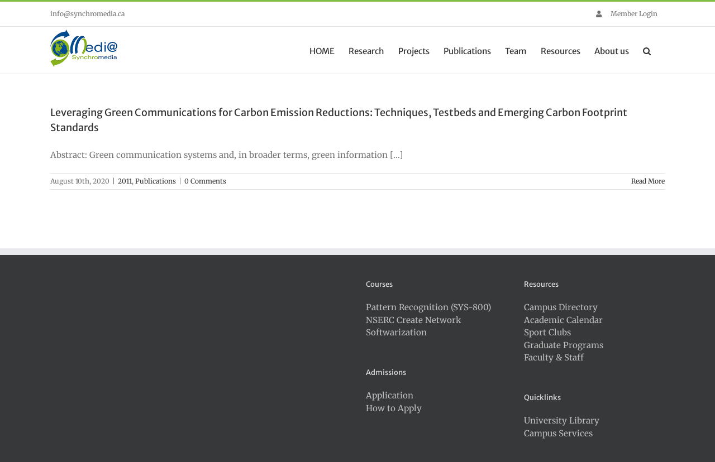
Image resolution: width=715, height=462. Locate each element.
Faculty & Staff (554, 357)
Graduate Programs (563, 345)
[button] (647, 50)
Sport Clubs (547, 332)
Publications (155, 181)
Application (389, 395)
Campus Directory (561, 307)
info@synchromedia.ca (87, 13)
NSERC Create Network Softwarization (413, 326)
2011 (125, 181)
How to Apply (394, 408)
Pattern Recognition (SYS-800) (428, 307)
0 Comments (205, 181)
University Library (561, 420)
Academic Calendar (563, 320)
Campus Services (558, 433)
